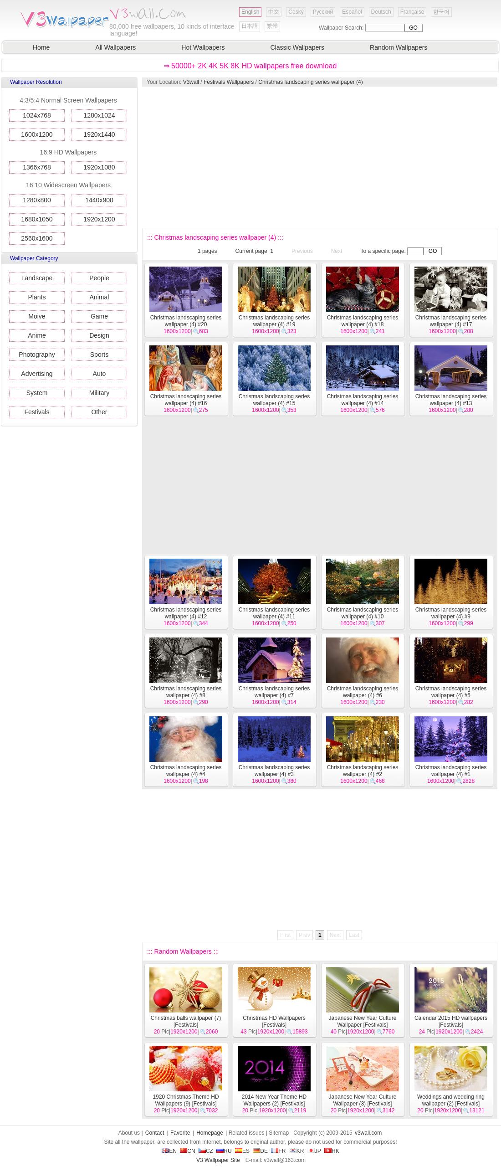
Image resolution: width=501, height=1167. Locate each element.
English (250, 12)
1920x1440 (99, 134)
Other (99, 412)
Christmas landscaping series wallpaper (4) (310, 82)
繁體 (272, 26)
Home (41, 47)
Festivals (36, 412)
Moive (36, 316)
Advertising (36, 373)
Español (352, 12)
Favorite (180, 1133)
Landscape (37, 278)
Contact (154, 1133)
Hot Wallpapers (203, 47)
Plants (37, 297)
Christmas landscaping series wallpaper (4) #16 (186, 399)
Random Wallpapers (398, 47)
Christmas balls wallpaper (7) (186, 1018)
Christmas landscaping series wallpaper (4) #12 (186, 613)
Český (295, 12)
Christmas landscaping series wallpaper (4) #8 (186, 692)
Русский (323, 12)
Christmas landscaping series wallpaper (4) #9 (451, 613)
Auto (99, 373)
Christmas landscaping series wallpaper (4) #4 (186, 770)
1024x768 (37, 115)
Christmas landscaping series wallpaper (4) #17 (451, 321)
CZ (206, 1151)
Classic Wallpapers (298, 47)
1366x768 (37, 167)
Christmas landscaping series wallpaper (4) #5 (451, 692)
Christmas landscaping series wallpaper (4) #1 (451, 770)
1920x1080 (99, 167)
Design (99, 335)
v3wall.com (368, 1133)
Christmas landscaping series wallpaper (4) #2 (363, 770)
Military (99, 392)
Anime (37, 335)
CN (187, 1151)
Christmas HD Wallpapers (274, 1018)
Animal (99, 297)
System (37, 392)
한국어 (441, 12)
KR (296, 1151)
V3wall (191, 82)
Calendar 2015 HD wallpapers (450, 1018)
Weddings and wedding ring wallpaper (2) (451, 1100)
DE (260, 1151)
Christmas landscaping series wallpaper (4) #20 (186, 321)
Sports (99, 354)
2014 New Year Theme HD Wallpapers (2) (274, 1100)
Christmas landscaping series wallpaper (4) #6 (363, 692)
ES (242, 1151)
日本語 (249, 26)
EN (169, 1151)
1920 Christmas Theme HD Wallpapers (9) (186, 1100)
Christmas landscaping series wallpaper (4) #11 (274, 613)
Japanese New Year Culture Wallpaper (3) (363, 1100)
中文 (273, 12)
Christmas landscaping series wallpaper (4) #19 (274, 321)
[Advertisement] (244, 157)
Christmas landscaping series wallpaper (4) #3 (274, 770)
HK (331, 1151)
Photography (37, 354)
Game (99, 316)
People (99, 278)
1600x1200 (36, 134)
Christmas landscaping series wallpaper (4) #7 (274, 692)
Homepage (209, 1133)
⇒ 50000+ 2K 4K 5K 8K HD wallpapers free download (250, 66)
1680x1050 (36, 219)
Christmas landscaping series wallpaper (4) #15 (274, 399)
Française (412, 12)
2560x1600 (36, 238)
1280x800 (37, 200)
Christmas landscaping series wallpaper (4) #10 (363, 613)
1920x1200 (99, 219)
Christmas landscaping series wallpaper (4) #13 (451, 399)
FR (278, 1151)
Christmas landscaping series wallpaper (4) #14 (363, 399)
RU (223, 1151)
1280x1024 (99, 115)
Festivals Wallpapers (229, 82)
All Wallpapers (115, 47)
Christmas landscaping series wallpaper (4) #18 (363, 321)
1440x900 (99, 200)
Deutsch (381, 12)
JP (314, 1151)
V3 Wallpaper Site (218, 1160)
